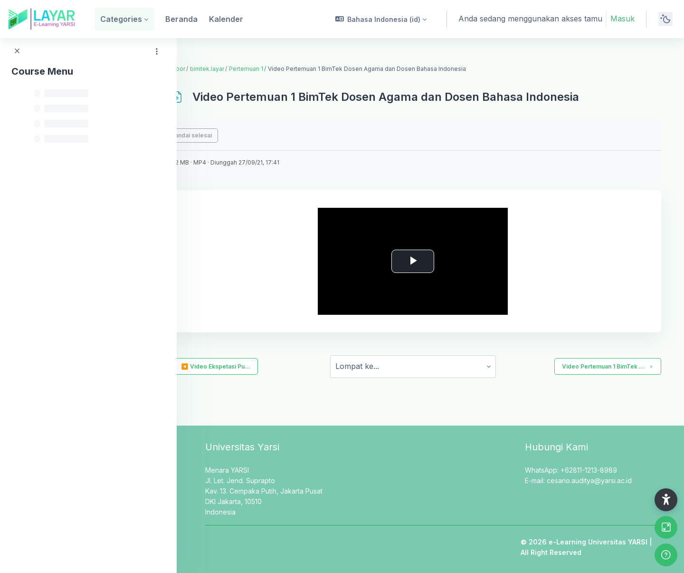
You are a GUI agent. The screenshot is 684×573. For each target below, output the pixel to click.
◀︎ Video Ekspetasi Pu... (246, 366)
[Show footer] (666, 555)
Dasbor (210, 68)
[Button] (666, 527)
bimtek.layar (242, 68)
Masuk (622, 18)
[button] (381, 19)
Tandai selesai (226, 135)
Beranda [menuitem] (181, 19)
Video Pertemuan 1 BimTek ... (607, 366)
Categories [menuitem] (121, 19)
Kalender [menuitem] (226, 19)
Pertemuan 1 (281, 68)
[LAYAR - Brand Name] (41, 19)
